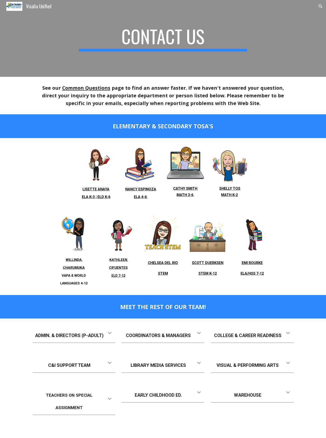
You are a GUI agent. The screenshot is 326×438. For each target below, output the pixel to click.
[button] (320, 6)
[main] (163, 38)
